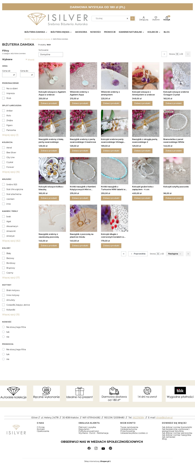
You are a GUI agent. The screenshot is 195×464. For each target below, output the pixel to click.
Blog (164, 439)
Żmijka (9, 120)
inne (8, 204)
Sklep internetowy (96, 461)
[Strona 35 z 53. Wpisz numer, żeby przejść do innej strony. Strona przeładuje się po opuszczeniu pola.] (177, 54)
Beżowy (10, 258)
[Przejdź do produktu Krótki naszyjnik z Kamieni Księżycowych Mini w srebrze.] (83, 170)
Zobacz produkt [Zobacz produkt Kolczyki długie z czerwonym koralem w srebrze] (111, 245)
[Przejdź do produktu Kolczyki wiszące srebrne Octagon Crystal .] (177, 76)
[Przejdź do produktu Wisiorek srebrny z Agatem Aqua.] (83, 76)
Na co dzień (12, 89)
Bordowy (10, 263)
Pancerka (11, 130)
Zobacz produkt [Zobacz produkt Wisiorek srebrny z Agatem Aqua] (80, 103)
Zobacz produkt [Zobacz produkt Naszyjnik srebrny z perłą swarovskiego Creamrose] (80, 151)
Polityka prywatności (89, 431)
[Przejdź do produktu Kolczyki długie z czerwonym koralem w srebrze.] (114, 218)
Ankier (9, 111)
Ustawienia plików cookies (133, 433)
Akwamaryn (12, 226)
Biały (8, 253)
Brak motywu (13, 290)
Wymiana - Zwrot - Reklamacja (93, 433)
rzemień (10, 199)
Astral (9, 148)
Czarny (9, 273)
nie (7, 337)
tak (7, 332)
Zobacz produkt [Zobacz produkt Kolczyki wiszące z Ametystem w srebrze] (142, 103)
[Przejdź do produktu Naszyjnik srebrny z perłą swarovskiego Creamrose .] (83, 123)
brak (8, 217)
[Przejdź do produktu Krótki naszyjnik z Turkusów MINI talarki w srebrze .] (114, 170)
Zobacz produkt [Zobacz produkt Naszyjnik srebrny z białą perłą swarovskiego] (49, 151)
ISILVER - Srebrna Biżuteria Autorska (37, 39)
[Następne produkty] (175, 253)
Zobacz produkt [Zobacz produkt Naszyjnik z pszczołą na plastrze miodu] (80, 245)
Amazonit (11, 231)
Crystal (9, 162)
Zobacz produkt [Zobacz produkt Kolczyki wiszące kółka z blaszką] (49, 198)
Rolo (8, 116)
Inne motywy (12, 295)
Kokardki (10, 310)
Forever (10, 167)
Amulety (10, 300)
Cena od (6, 71)
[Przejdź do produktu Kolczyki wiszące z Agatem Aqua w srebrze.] (52, 76)
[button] (132, 18)
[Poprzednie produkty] (138, 253)
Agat (8, 221)
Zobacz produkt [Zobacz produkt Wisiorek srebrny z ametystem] (111, 103)
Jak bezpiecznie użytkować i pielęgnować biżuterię (176, 430)
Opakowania (43, 431)
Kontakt (41, 429)
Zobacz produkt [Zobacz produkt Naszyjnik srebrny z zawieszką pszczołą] (49, 245)
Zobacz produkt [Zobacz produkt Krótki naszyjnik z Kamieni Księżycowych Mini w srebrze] (80, 198)
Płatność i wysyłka (87, 427)
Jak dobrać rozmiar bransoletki (177, 427)
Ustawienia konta (128, 429)
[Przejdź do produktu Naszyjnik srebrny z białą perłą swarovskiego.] (52, 123)
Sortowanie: (44, 50)
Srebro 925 (11, 185)
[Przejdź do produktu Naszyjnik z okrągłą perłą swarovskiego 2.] (145, 123)
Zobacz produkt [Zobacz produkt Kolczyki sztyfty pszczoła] (173, 198)
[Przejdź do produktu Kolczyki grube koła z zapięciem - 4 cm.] (145, 170)
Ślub (8, 98)
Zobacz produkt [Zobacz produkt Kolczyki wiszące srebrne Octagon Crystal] (173, 103)
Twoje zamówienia (129, 427)
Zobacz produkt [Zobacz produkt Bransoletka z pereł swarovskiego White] (173, 151)
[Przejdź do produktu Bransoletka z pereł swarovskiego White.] (177, 123)
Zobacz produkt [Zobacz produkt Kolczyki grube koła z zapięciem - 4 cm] (142, 198)
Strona (172, 54)
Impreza (10, 93)
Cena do (24, 71)
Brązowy (10, 268)
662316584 (138, 417)
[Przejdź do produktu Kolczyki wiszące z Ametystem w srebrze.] (145, 76)
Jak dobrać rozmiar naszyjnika (176, 435)
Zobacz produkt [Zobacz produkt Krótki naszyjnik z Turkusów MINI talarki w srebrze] (111, 198)
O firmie (41, 427)
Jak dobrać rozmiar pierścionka (177, 433)
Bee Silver (11, 153)
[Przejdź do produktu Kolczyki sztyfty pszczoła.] (177, 170)
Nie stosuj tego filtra (16, 327)
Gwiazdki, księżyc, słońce (18, 305)
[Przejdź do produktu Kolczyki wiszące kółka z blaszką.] (52, 170)
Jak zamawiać (168, 437)
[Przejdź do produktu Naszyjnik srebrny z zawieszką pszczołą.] (52, 218)
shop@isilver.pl (164, 417)
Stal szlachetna (13, 194)
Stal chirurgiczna (14, 189)
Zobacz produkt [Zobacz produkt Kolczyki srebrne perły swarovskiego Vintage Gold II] (111, 151)
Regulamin (84, 429)
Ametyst (10, 236)
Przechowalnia (127, 431)
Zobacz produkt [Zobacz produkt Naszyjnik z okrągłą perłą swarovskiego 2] (142, 151)
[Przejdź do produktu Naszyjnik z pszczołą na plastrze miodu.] (83, 218)
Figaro (9, 125)
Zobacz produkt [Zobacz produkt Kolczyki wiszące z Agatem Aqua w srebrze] (49, 103)
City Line (10, 157)
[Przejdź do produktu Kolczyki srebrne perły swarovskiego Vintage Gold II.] (114, 123)
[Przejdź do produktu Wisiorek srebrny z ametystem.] (114, 76)
